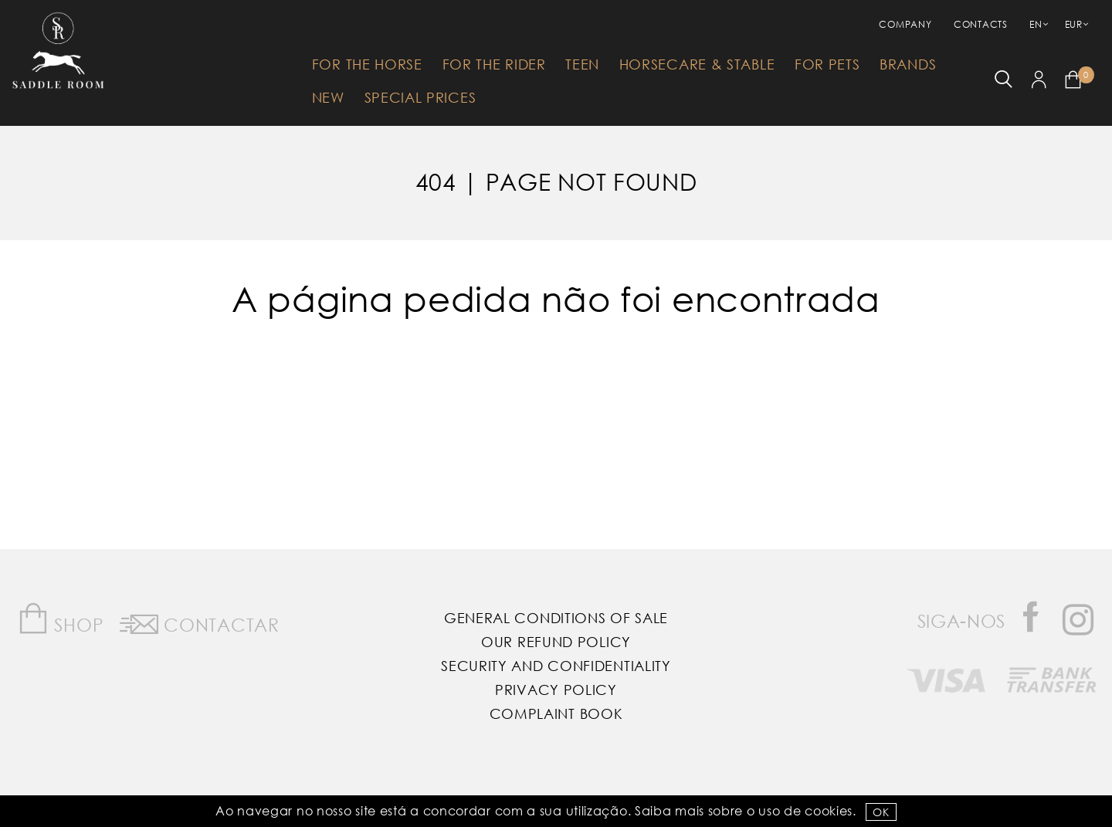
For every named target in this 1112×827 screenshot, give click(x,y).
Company (905, 24)
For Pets (827, 64)
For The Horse (367, 64)
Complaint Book (556, 713)
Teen (582, 64)
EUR (1074, 24)
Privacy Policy (556, 689)
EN (1035, 24)
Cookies (829, 810)
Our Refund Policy (556, 641)
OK (881, 812)
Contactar (200, 622)
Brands (908, 64)
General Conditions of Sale (556, 617)
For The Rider (494, 64)
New (328, 97)
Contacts (981, 24)
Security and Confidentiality (556, 665)
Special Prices (420, 97)
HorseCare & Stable (697, 64)
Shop (60, 619)
